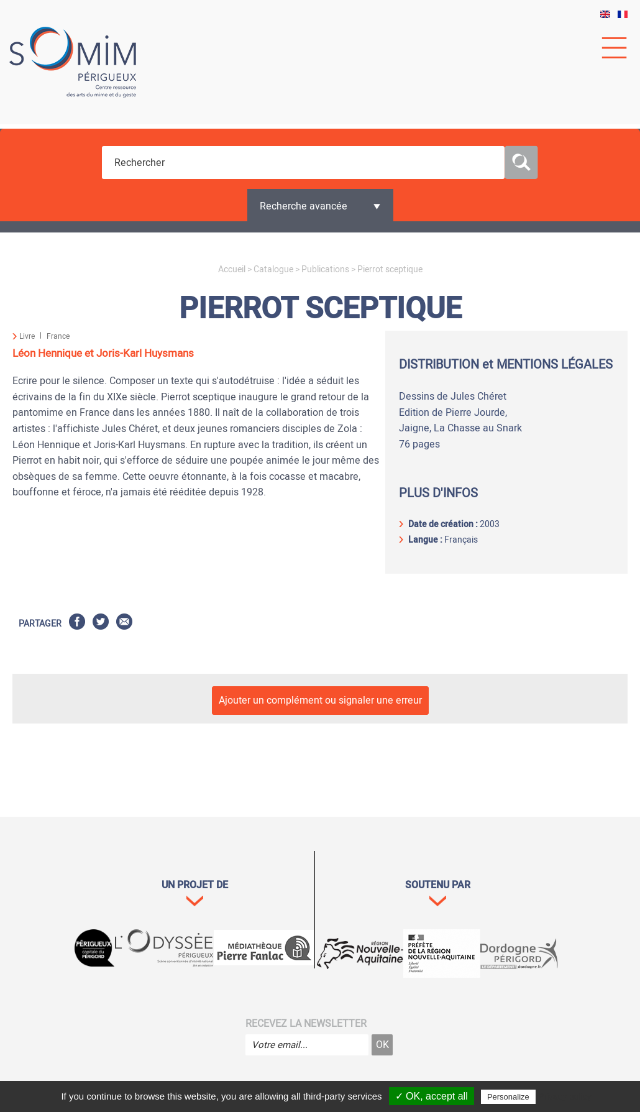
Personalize (508, 1096)
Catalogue (273, 269)
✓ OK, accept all (431, 1096)
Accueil (231, 269)
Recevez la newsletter (306, 1023)
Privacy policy (565, 1096)
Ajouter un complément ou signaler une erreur (320, 700)
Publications (325, 269)
